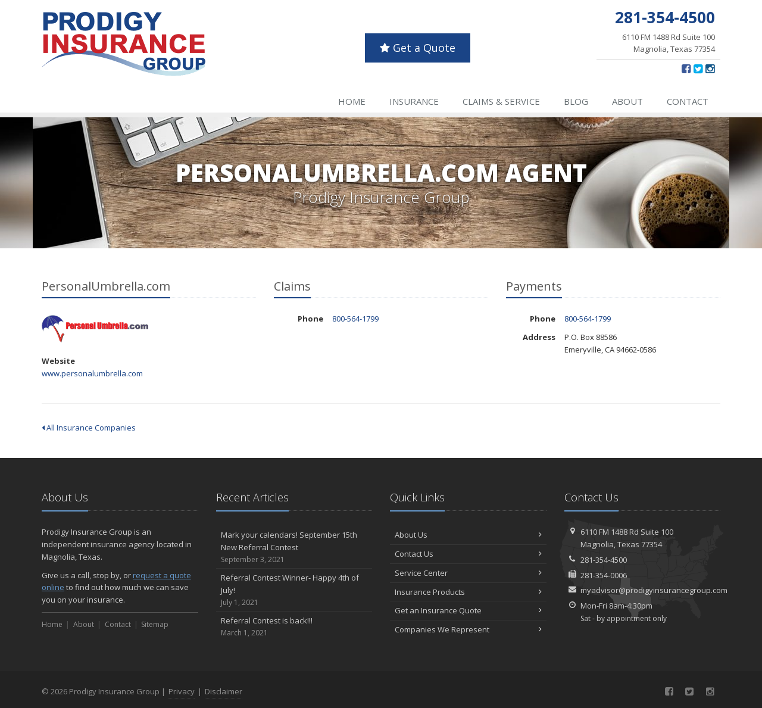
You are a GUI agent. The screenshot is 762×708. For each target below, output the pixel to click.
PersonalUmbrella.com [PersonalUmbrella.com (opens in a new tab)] (95, 329)
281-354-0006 (603, 575)
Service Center (468, 572)
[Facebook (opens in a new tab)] (686, 68)
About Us (468, 534)
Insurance (414, 101)
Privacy (181, 691)
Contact (687, 101)
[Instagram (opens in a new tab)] (709, 68)
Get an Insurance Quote (468, 610)
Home (352, 101)
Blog (576, 101)
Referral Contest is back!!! (294, 626)
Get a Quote (417, 47)
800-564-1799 (355, 318)
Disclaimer (223, 691)
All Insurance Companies (89, 427)
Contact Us (468, 553)
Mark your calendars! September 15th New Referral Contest (294, 547)
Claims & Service (501, 101)
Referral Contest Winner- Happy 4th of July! (294, 590)
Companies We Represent (468, 629)
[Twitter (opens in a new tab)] (698, 68)
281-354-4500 (603, 559)
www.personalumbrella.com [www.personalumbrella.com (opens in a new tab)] (92, 373)
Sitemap (154, 624)
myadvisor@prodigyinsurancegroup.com (653, 590)
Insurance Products (468, 592)
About (627, 101)
